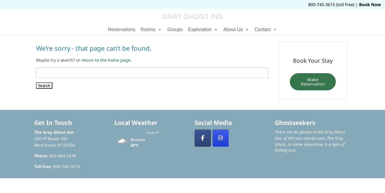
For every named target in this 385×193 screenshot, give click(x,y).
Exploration (203, 29)
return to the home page (105, 60)
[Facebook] (203, 138)
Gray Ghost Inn (192, 17)
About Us (236, 29)
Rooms (151, 29)
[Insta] (221, 138)
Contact (266, 29)
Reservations (121, 29)
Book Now (370, 5)
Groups (175, 29)
